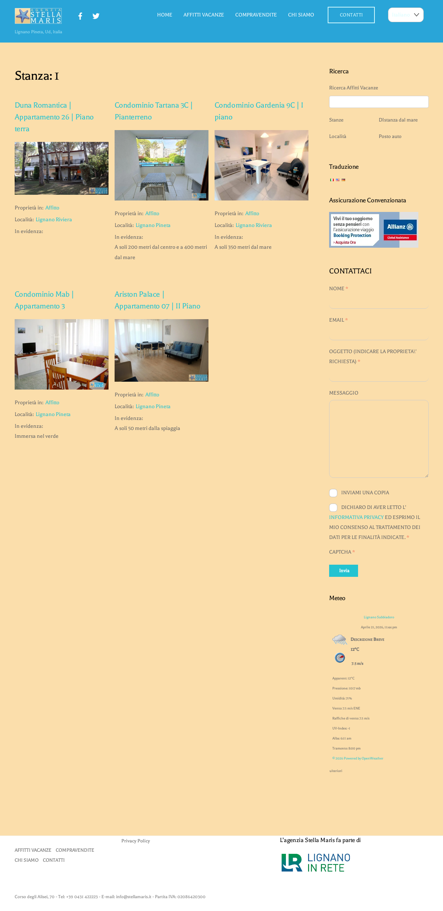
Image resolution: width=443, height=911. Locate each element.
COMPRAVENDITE (256, 15)
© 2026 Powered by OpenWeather (357, 758)
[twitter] (96, 15)
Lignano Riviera (54, 219)
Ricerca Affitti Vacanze (353, 88)
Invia (344, 570)
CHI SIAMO (301, 15)
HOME (164, 15)
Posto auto (390, 136)
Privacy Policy (135, 840)
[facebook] (80, 15)
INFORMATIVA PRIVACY (356, 517)
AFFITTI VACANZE (203, 15)
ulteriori (335, 769)
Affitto (52, 207)
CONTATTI (351, 15)
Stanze (336, 120)
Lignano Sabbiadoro (379, 617)
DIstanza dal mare (398, 120)
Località (337, 136)
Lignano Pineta (153, 225)
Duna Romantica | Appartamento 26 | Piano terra (54, 117)
